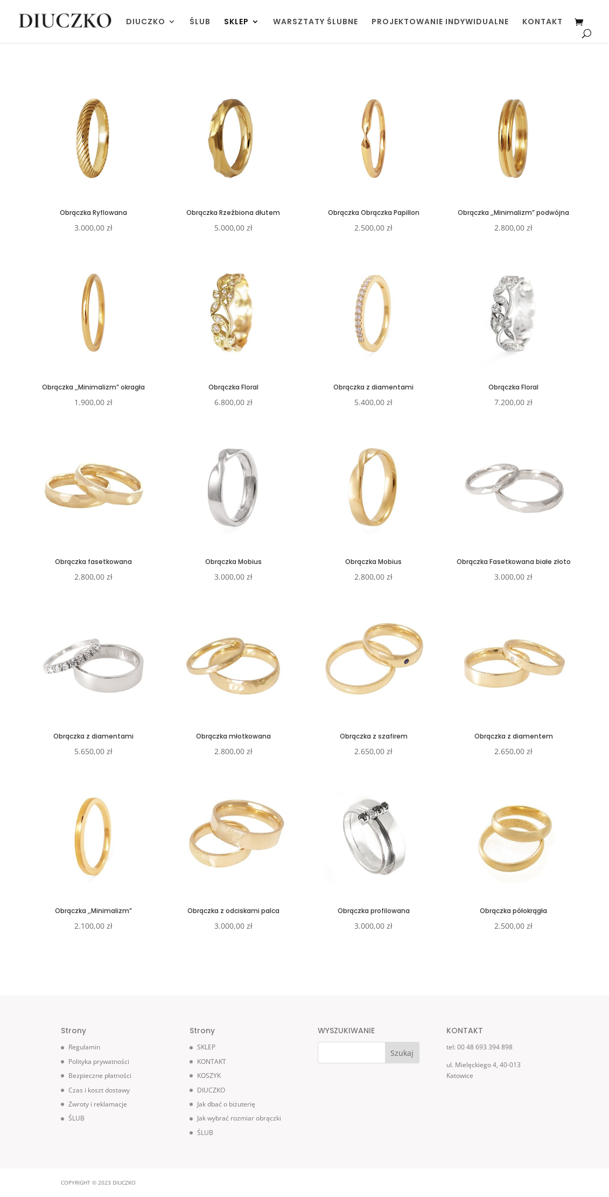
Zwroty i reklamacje (97, 1104)
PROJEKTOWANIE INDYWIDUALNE (440, 22)
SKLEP (236, 22)
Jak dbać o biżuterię (226, 1104)
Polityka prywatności (98, 1061)
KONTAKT (542, 22)
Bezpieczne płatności (99, 1075)
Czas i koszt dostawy (99, 1090)
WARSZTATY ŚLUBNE (315, 22)
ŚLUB (200, 22)
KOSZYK (209, 1075)
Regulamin (84, 1047)
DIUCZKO (145, 22)
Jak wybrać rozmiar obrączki (239, 1118)
